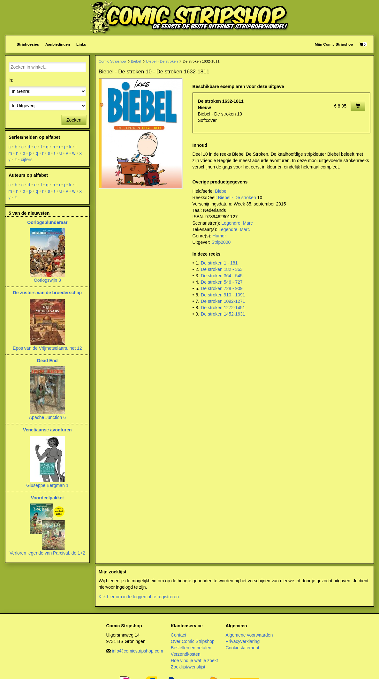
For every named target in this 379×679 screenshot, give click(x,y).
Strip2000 (221, 242)
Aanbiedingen (57, 44)
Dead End (47, 360)
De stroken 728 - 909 (222, 288)
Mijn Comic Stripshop (334, 44)
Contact (178, 635)
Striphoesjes (28, 44)
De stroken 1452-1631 (223, 314)
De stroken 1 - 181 (219, 262)
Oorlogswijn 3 (47, 280)
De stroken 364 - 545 (222, 275)
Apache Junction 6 (47, 417)
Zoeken (73, 120)
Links (81, 44)
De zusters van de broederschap (47, 292)
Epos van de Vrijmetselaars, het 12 (47, 348)
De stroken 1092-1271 (223, 301)
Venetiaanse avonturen (47, 429)
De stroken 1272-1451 (223, 307)
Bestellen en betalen (191, 647)
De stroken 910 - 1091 (223, 294)
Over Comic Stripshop (193, 641)
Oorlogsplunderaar (47, 222)
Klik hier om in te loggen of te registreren (139, 596)
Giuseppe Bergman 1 (47, 485)
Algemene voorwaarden (249, 635)
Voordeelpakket (47, 497)
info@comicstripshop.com (137, 650)
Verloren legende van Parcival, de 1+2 (47, 553)
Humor (219, 235)
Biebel (136, 61)
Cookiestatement (242, 647)
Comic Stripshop (112, 61)
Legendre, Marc (237, 223)
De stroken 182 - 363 (222, 269)
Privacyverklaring (243, 641)
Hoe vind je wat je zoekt (194, 660)
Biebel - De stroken (162, 61)
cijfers (26, 159)
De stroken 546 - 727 (222, 282)
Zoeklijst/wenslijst (188, 666)
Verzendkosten (186, 654)
